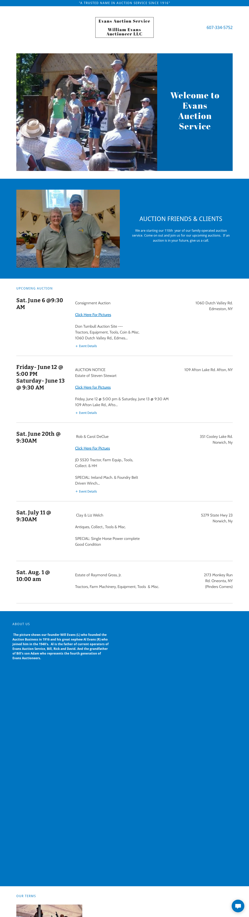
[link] (124, 34)
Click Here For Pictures (93, 314)
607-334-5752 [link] (220, 27)
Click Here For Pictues (92, 448)
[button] (86, 346)
